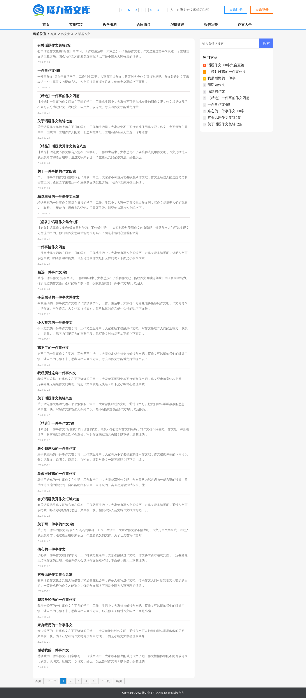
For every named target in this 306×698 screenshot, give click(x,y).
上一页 (51, 681)
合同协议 (144, 24)
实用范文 (76, 24)
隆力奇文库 (148, 692)
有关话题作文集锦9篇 (224, 117)
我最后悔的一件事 (222, 78)
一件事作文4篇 (219, 104)
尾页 (119, 681)
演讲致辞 (177, 24)
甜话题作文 (216, 85)
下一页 (105, 681)
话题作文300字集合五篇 (226, 65)
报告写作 (211, 24)
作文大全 (245, 24)
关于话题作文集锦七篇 (225, 124)
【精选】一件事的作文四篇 (229, 98)
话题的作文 (216, 91)
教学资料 (110, 24)
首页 (45, 24)
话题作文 (84, 34)
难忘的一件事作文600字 (226, 111)
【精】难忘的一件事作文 (227, 71)
